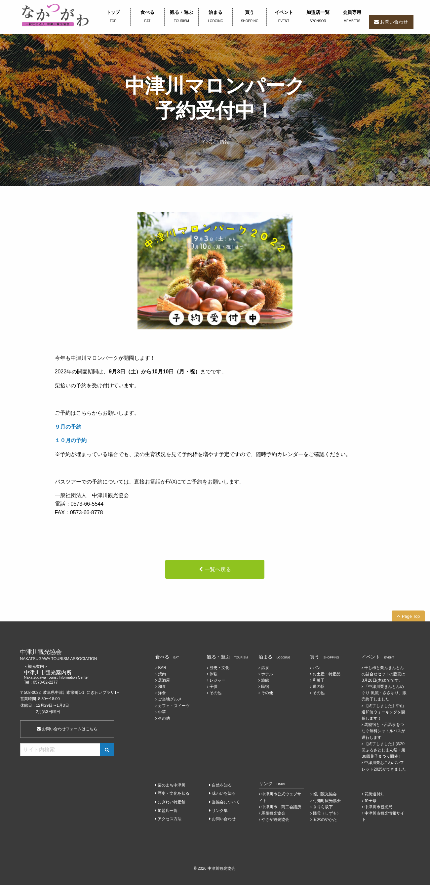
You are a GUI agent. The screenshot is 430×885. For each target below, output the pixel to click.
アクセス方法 (169, 819)
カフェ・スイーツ (174, 705)
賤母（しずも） (327, 813)
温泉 (265, 667)
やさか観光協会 (275, 819)
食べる (147, 17)
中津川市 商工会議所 (281, 807)
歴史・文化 (219, 667)
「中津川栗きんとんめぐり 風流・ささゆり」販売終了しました (384, 692)
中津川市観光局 (378, 807)
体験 (213, 674)
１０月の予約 (71, 440)
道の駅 (319, 686)
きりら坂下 (323, 807)
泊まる (215, 17)
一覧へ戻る (218, 569)
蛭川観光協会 (325, 794)
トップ (113, 17)
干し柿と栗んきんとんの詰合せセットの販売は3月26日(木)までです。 (383, 674)
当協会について (226, 802)
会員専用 (352, 17)
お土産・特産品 (326, 674)
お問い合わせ (394, 21)
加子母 (370, 800)
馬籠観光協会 (273, 813)
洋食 (162, 693)
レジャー (217, 680)
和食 (162, 686)
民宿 (265, 686)
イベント (283, 17)
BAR (162, 667)
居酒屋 (164, 680)
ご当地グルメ (170, 699)
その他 (164, 718)
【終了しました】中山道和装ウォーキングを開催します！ (383, 712)
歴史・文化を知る (173, 793)
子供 (213, 686)
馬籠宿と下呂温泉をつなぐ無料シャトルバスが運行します (383, 730)
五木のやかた (325, 819)
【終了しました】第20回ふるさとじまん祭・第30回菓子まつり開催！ (383, 750)
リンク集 (220, 810)
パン (317, 667)
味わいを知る (224, 793)
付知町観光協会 (327, 800)
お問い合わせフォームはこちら (67, 729)
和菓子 (319, 680)
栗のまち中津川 (171, 785)
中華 (162, 712)
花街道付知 (374, 794)
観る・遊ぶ (181, 17)
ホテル (267, 674)
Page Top (411, 616)
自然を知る (222, 785)
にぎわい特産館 (171, 802)
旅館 (265, 680)
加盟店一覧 (318, 17)
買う (249, 17)
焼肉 (162, 674)
